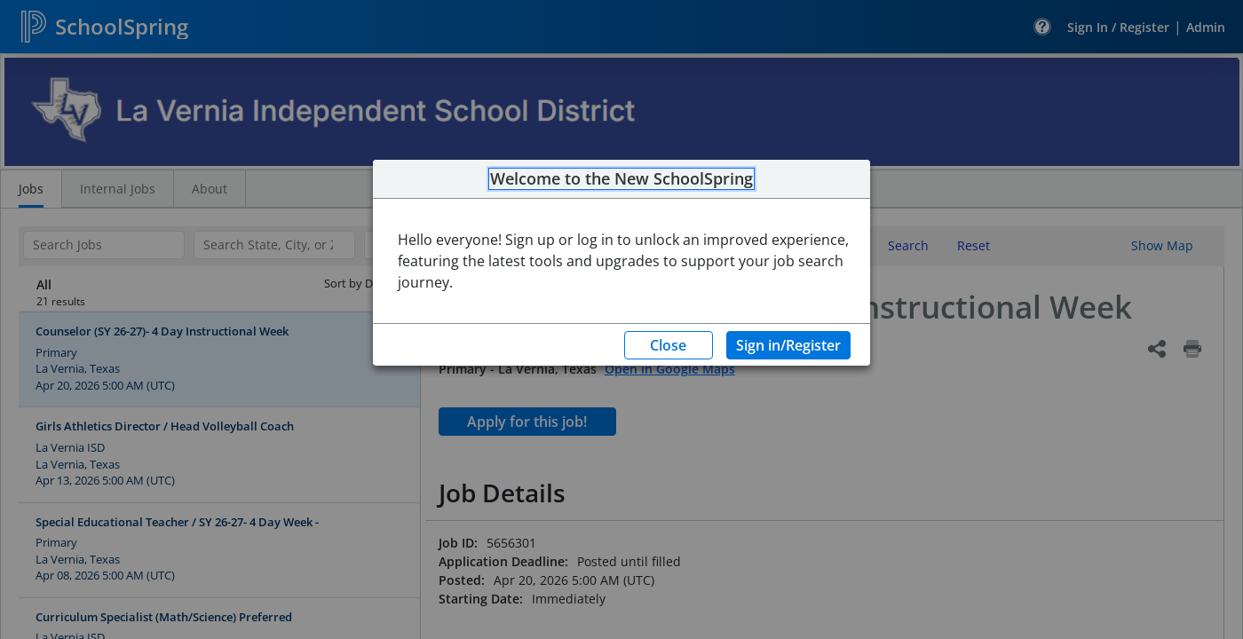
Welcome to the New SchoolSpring (621, 179)
